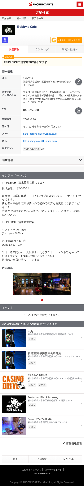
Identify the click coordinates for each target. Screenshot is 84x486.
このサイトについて (31, 470)
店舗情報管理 (72, 443)
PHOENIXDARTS (41, 4)
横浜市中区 (37, 18)
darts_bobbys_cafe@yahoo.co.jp (40, 134)
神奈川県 (21, 18)
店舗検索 (6, 18)
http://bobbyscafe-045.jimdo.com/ (40, 141)
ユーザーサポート (53, 470)
